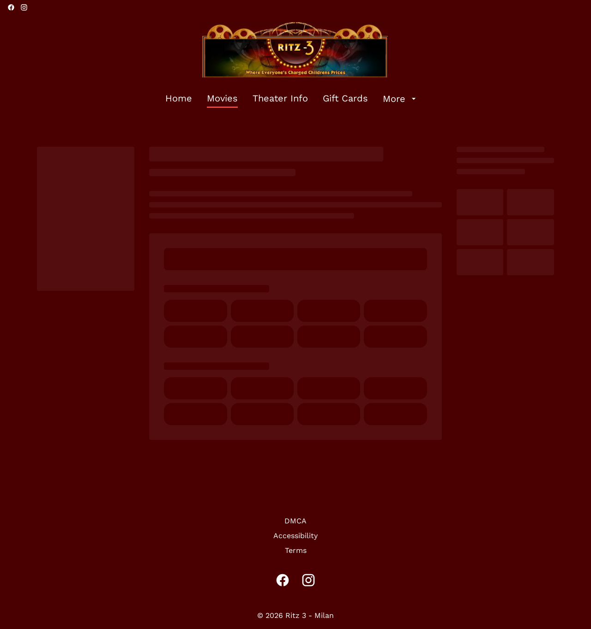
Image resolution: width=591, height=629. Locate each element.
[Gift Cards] (345, 98)
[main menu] (291, 98)
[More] (400, 98)
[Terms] (296, 550)
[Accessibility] (295, 535)
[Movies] (222, 98)
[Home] (178, 98)
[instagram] (24, 7)
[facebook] (11, 7)
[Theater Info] (280, 98)
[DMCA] (295, 521)
